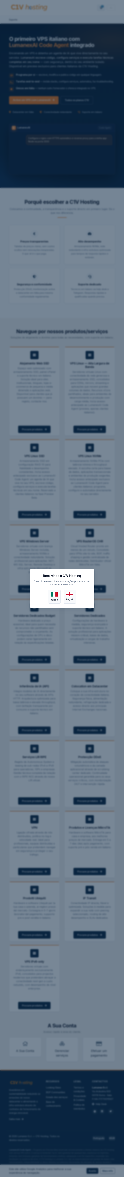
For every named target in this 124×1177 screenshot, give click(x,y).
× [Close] (90, 572)
